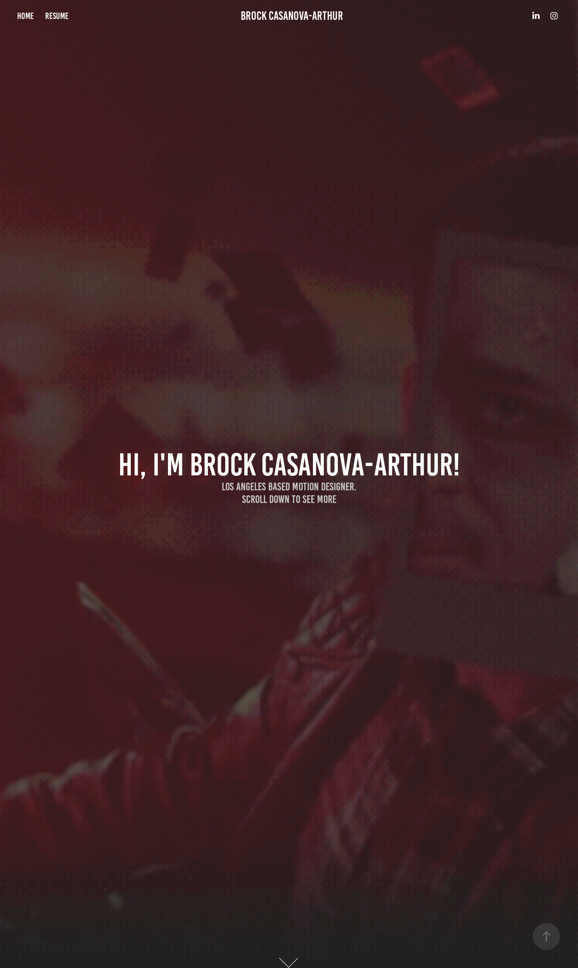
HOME (25, 16)
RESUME (57, 16)
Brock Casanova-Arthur (292, 16)
